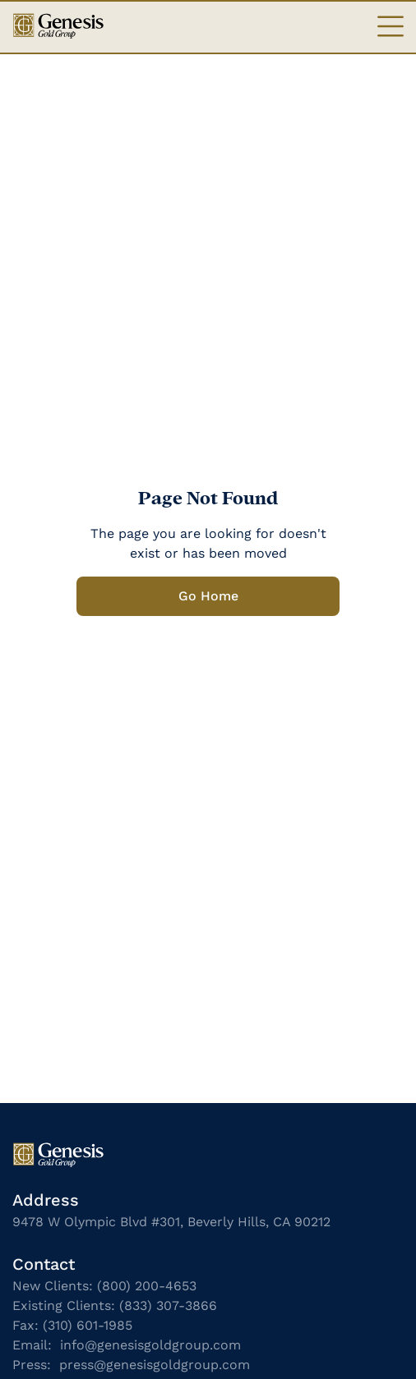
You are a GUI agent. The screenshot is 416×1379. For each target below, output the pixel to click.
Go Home (208, 596)
